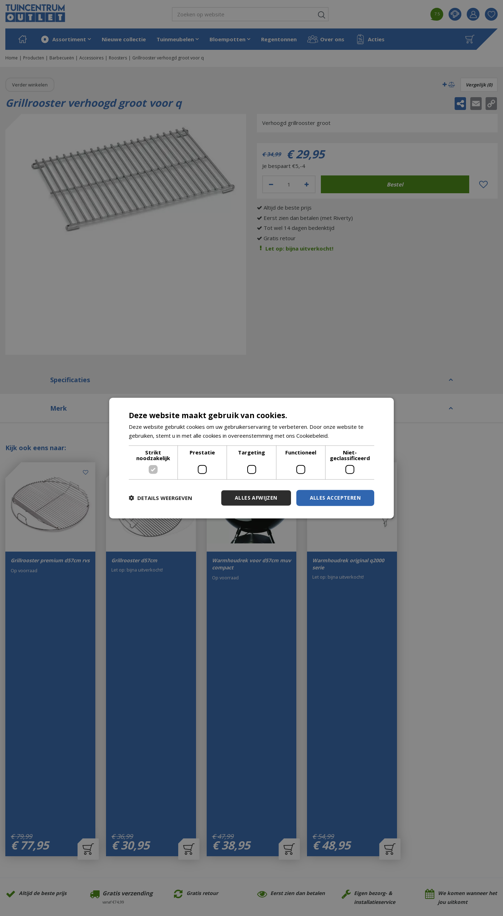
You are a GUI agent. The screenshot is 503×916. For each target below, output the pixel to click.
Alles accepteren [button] (335, 497)
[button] (160, 498)
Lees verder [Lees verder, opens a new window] (345, 435)
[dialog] (251, 458)
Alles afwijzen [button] (256, 497)
